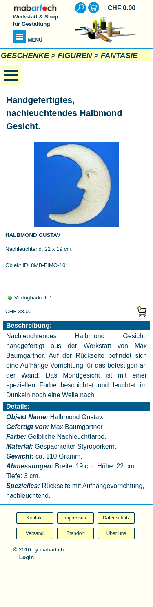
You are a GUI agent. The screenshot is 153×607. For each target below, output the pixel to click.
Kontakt (35, 518)
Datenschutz (116, 518)
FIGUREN (75, 55)
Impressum (75, 518)
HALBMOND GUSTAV (32, 235)
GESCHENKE (25, 55)
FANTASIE (119, 55)
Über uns (116, 533)
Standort (75, 533)
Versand (35, 533)
